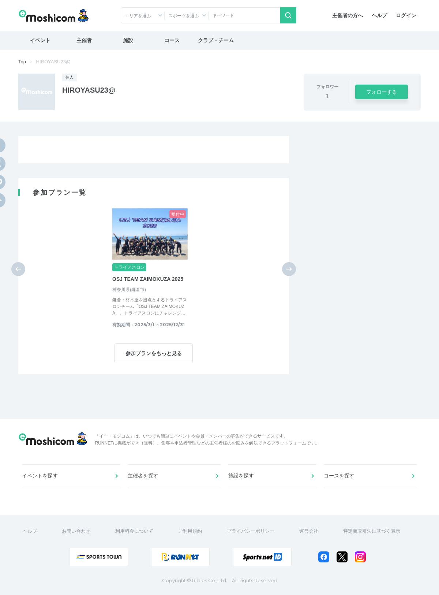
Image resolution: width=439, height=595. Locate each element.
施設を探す (241, 476)
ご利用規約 (190, 531)
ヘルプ (379, 15)
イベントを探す (40, 476)
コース (172, 40)
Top (22, 61)
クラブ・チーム (216, 40)
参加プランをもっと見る (153, 353)
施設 (128, 40)
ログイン (406, 15)
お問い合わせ (76, 531)
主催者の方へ (347, 15)
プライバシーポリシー (250, 531)
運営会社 (308, 531)
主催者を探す (143, 476)
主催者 (84, 40)
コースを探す (339, 476)
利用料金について (134, 531)
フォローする (381, 92)
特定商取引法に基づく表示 (371, 531)
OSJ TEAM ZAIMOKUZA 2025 (147, 279)
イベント (40, 40)
